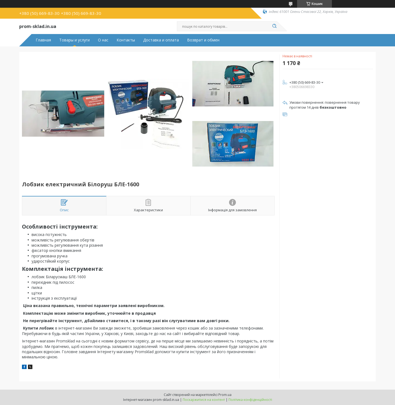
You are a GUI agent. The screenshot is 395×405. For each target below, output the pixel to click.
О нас (103, 40)
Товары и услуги (74, 40)
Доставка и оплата (161, 40)
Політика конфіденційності (250, 399)
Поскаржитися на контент (204, 399)
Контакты (126, 40)
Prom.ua (225, 394)
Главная (43, 40)
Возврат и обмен (203, 40)
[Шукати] (274, 26)
